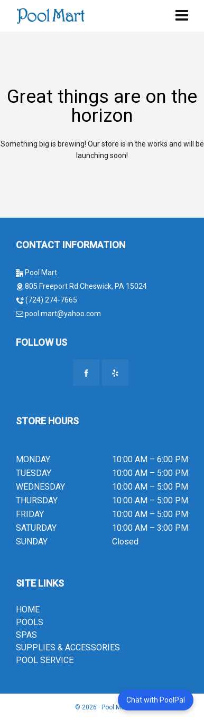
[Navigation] (181, 16)
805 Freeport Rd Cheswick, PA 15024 (86, 286)
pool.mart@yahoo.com (62, 313)
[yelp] (115, 372)
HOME (28, 610)
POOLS (29, 622)
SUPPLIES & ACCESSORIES (68, 647)
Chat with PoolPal (155, 700)
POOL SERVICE (44, 660)
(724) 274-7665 (51, 300)
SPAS (26, 635)
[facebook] (86, 372)
